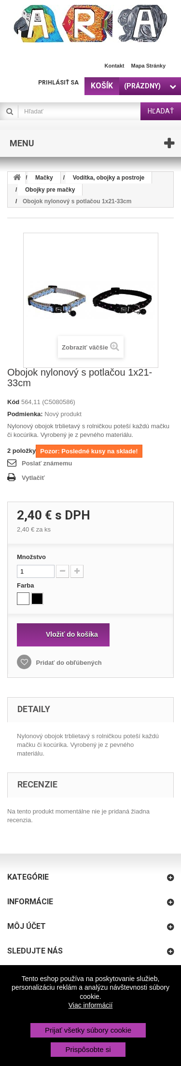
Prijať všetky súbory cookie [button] (88, 1030)
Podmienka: (25, 414)
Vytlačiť (33, 477)
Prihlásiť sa (58, 82)
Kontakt (115, 66)
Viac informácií (91, 1005)
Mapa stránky (148, 66)
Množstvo (31, 557)
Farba (26, 585)
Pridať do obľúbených (68, 662)
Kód (13, 402)
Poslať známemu (47, 463)
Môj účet (26, 926)
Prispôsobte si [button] (88, 1049)
